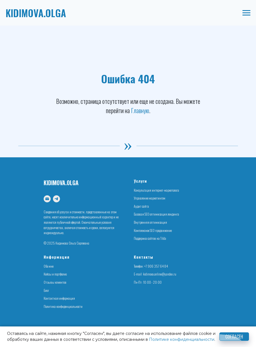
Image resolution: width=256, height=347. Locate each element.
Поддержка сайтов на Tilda (150, 238)
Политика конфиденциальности (63, 306)
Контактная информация (59, 298)
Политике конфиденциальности (181, 339)
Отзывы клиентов (55, 282)
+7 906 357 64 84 (156, 266)
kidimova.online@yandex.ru (159, 274)
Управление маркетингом (149, 198)
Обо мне (49, 266)
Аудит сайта (141, 206)
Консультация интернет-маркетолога (156, 190)
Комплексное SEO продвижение (153, 230)
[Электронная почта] (47, 198)
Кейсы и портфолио (55, 274)
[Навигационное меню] (246, 13)
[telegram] (56, 198)
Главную (140, 110)
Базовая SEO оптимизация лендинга (156, 214)
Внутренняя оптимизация (150, 222)
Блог (46, 290)
